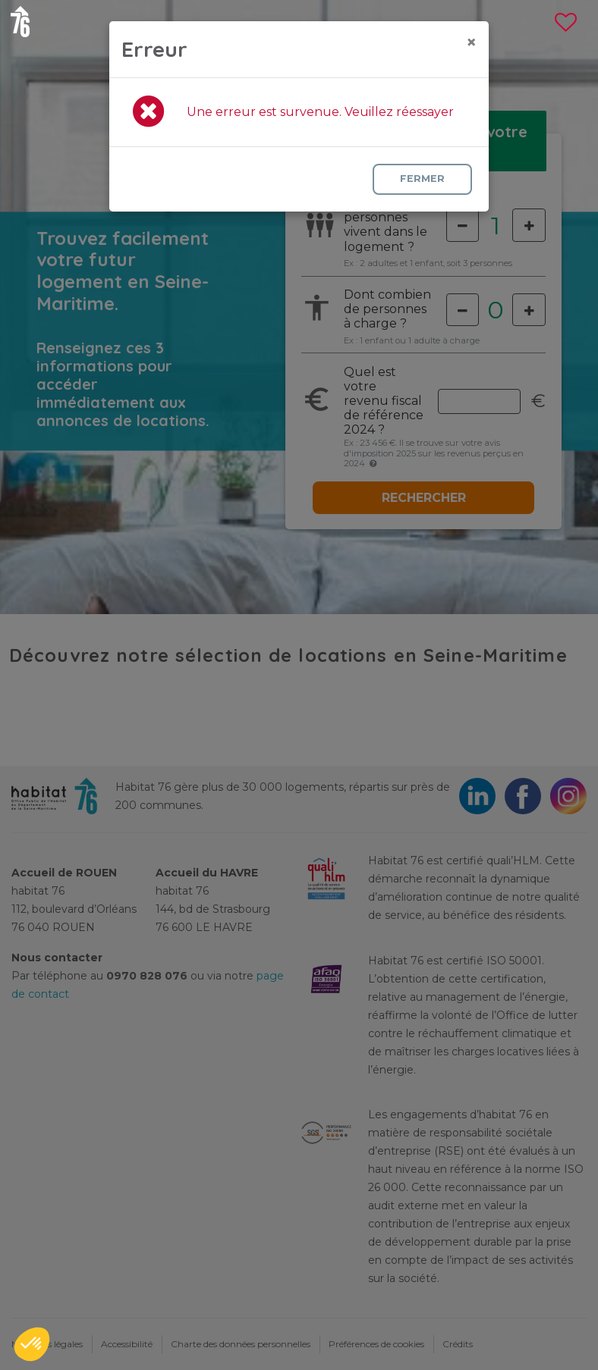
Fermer (422, 178)
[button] (32, 1344)
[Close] (471, 42)
